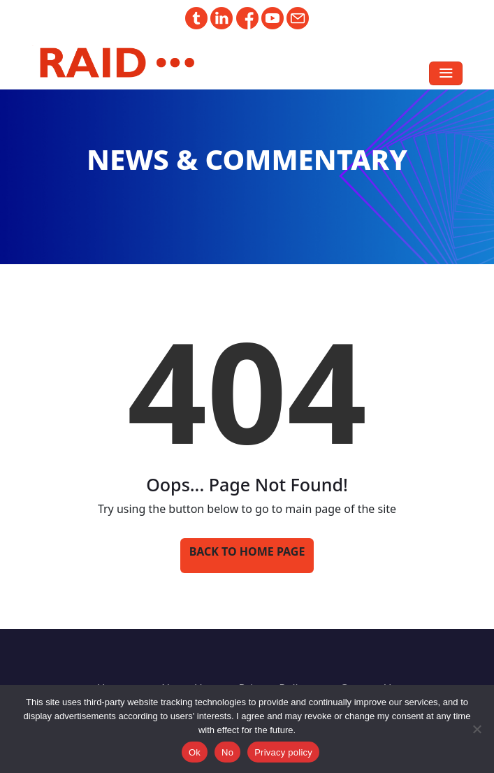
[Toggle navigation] (446, 73)
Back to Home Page (247, 551)
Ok (195, 752)
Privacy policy (283, 752)
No (227, 752)
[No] (477, 729)
